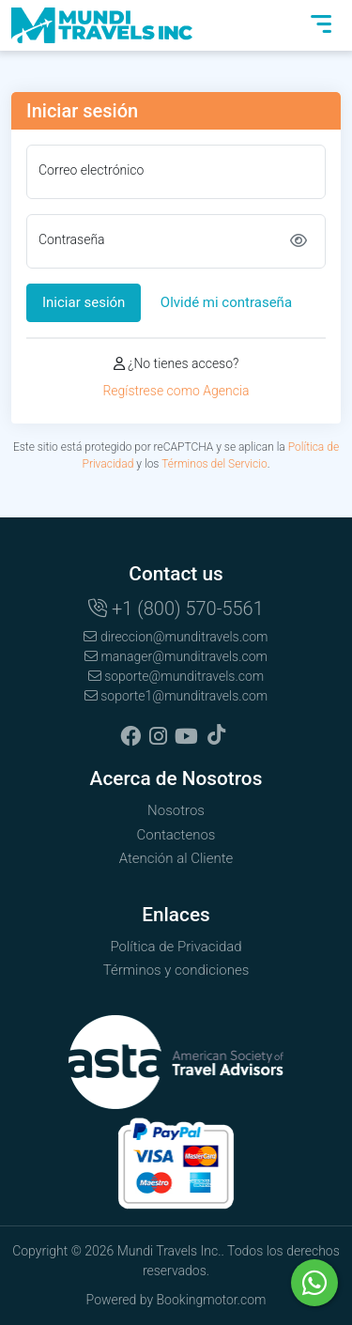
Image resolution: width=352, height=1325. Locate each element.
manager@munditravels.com (176, 656)
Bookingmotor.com (212, 1299)
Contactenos (176, 834)
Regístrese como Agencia (175, 390)
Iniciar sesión (83, 302)
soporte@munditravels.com (176, 676)
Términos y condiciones (176, 970)
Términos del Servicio (214, 463)
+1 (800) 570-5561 (176, 608)
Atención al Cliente (176, 858)
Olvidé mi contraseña (226, 302)
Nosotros (176, 810)
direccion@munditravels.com (176, 636)
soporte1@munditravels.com (176, 695)
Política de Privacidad (175, 946)
